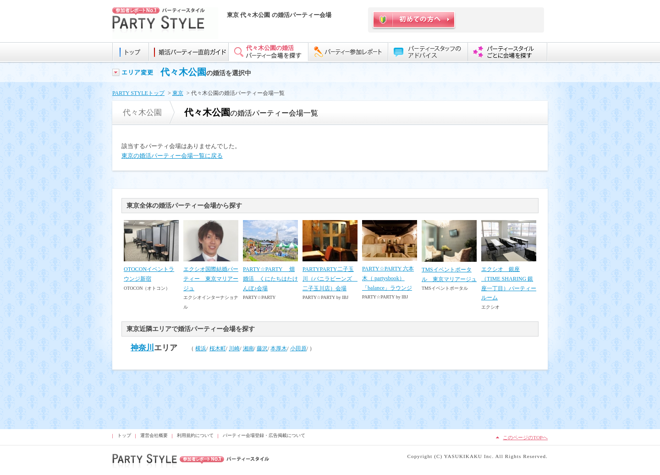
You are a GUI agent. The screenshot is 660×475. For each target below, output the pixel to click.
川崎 (234, 348)
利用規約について (195, 435)
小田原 (298, 348)
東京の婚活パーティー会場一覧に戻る (172, 155)
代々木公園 (183, 72)
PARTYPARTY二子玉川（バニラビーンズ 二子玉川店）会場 (330, 279)
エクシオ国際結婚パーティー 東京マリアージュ (210, 279)
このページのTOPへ (525, 437)
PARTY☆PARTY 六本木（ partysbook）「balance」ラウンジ (388, 278)
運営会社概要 (154, 435)
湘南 (248, 348)
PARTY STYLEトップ (138, 93)
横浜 (200, 348)
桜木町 (217, 348)
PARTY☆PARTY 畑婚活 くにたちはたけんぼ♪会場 (270, 279)
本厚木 (278, 348)
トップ (124, 435)
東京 (177, 93)
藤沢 (262, 348)
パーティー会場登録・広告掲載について (264, 435)
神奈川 (142, 347)
